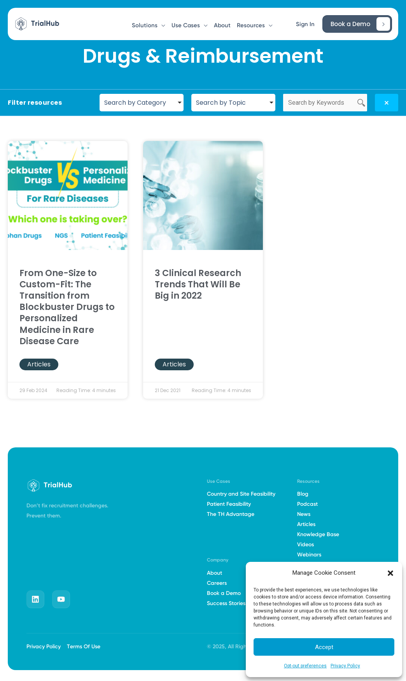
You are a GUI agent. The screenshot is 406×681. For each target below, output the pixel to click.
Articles (39, 364)
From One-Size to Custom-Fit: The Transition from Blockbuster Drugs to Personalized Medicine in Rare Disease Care (67, 307)
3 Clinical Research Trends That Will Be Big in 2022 (198, 284)
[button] (390, 573)
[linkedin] (35, 599)
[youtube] (61, 599)
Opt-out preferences (305, 666)
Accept (324, 647)
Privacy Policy (345, 666)
